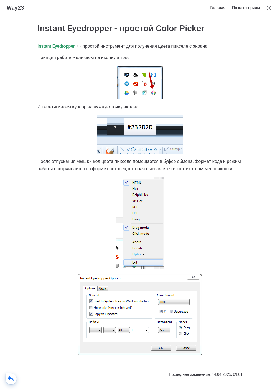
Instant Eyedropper (56, 46)
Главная (217, 8)
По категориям (246, 8)
